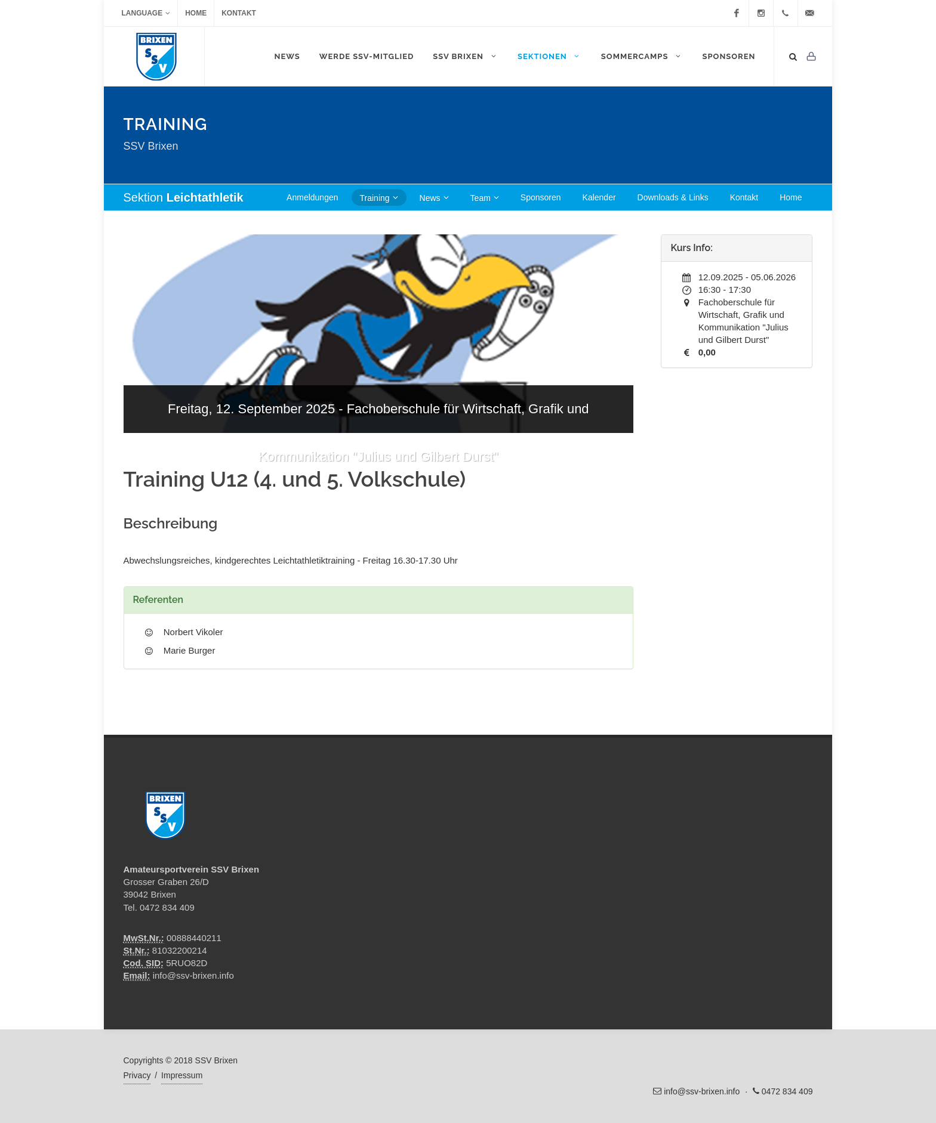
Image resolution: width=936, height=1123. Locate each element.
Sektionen (550, 56)
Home (196, 13)
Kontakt (238, 13)
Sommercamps (642, 56)
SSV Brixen (465, 56)
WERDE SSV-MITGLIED (366, 56)
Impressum (181, 1075)
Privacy (137, 1075)
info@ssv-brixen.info (193, 975)
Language (146, 13)
